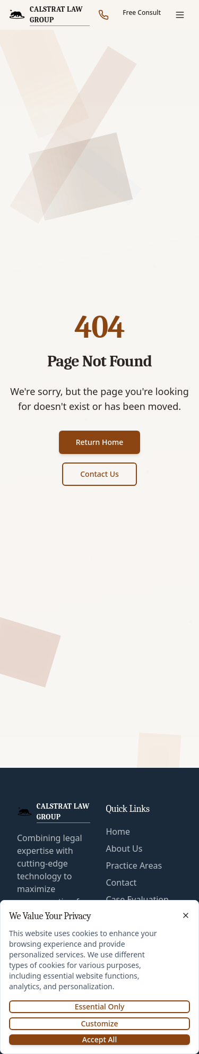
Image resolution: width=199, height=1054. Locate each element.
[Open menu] (180, 14)
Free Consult (142, 12)
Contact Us (99, 474)
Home (118, 831)
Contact (121, 882)
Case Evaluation (137, 899)
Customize (99, 1023)
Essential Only (100, 1006)
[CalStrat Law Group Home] (50, 14)
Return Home (100, 442)
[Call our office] (103, 14)
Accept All (99, 1039)
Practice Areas (134, 865)
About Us (124, 848)
